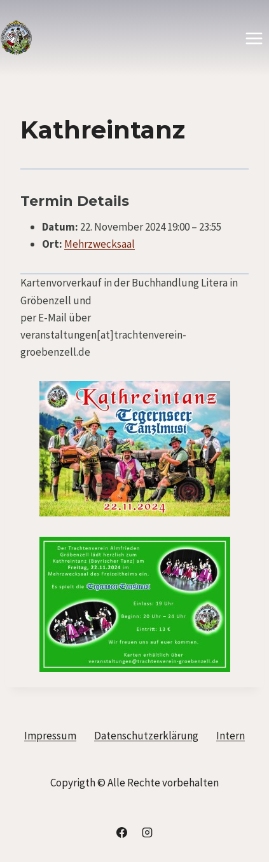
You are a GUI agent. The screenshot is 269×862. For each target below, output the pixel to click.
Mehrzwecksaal (99, 244)
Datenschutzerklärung (146, 736)
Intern (230, 736)
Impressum (50, 736)
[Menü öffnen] (253, 38)
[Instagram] (147, 832)
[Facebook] (122, 832)
